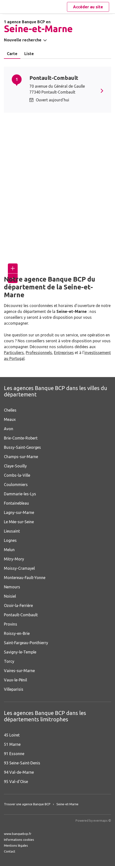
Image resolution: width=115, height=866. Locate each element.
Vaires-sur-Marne (19, 670)
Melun (9, 549)
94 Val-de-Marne (19, 772)
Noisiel (10, 596)
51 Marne (12, 744)
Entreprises (64, 352)
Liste (29, 53)
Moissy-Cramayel (19, 568)
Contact (9, 851)
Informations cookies (19, 839)
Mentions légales (16, 845)
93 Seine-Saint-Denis (22, 763)
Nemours (12, 587)
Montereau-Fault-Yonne (24, 577)
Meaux (10, 419)
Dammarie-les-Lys (20, 494)
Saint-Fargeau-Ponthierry (26, 643)
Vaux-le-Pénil (15, 680)
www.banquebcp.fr (17, 833)
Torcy (9, 661)
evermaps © (102, 820)
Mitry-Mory (14, 559)
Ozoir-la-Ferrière (18, 605)
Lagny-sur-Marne (19, 512)
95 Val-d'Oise (16, 781)
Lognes (10, 540)
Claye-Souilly (15, 466)
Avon (8, 429)
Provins (10, 624)
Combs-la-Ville (17, 475)
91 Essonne (14, 753)
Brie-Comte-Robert (21, 438)
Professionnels (39, 352)
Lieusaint (12, 531)
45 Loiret (12, 735)
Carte (12, 53)
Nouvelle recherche (22, 40)
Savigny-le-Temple (20, 652)
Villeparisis (13, 689)
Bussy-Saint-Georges (22, 447)
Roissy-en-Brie (17, 633)
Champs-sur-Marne (21, 456)
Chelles (10, 410)
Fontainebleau (16, 503)
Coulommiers (16, 484)
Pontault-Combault (53, 78)
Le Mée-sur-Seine (19, 522)
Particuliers (14, 352)
